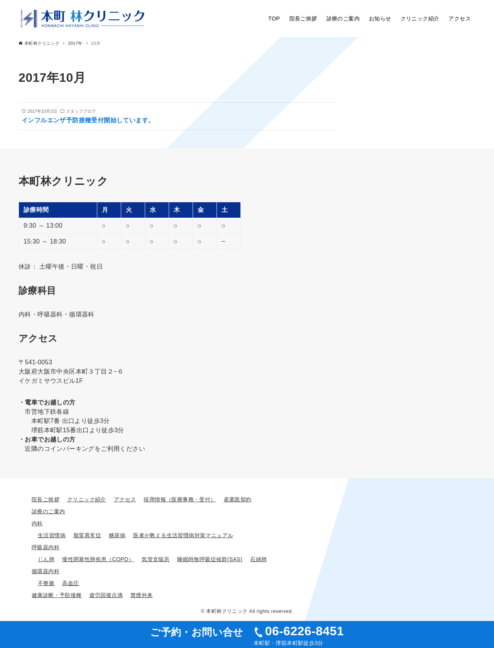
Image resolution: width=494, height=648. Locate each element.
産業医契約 (238, 499)
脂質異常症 (87, 535)
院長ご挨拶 (45, 499)
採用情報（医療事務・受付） (180, 499)
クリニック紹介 (86, 499)
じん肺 (46, 559)
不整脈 (46, 583)
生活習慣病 (52, 535)
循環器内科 (45, 571)
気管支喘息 (155, 559)
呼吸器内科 (45, 547)
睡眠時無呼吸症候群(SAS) (209, 559)
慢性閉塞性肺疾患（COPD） (98, 559)
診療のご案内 (48, 511)
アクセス (125, 499)
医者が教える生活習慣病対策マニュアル (183, 535)
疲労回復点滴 (106, 595)
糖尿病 (117, 535)
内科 (37, 523)
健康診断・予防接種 (57, 595)
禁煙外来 (141, 595)
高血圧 (70, 583)
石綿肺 (258, 559)
